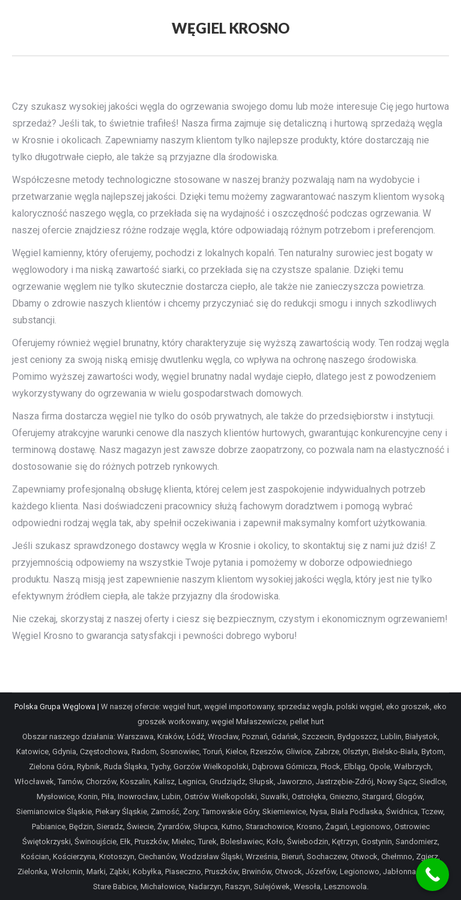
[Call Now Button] (432, 874)
